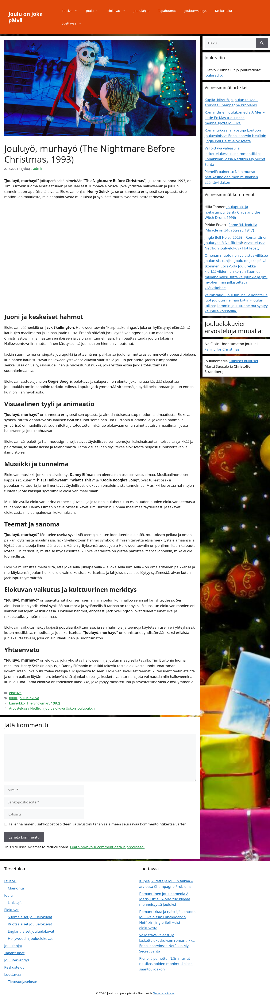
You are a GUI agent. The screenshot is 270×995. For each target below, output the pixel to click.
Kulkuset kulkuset (243, 360)
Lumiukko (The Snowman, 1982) (32, 701)
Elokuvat (118, 10)
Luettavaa (74, 23)
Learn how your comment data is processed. (107, 844)
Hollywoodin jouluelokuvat (30, 935)
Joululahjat (142, 10)
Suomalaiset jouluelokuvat (30, 914)
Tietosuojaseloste (22, 979)
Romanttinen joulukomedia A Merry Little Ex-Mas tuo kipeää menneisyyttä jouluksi (235, 117)
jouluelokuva (27, 697)
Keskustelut (223, 10)
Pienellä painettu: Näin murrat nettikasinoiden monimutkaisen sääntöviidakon (231, 177)
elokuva (14, 692)
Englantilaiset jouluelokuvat (31, 928)
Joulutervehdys (195, 10)
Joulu (94, 10)
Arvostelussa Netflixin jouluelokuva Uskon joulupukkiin (48, 706)
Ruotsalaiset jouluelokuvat (30, 921)
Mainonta (16, 885)
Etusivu (72, 10)
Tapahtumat (167, 10)
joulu (12, 697)
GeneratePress (163, 990)
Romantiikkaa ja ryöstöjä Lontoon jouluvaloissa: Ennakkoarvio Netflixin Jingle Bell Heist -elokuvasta (235, 135)
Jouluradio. (214, 75)
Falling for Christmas (222, 349)
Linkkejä (15, 900)
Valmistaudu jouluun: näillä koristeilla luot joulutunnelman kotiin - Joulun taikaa (236, 300)
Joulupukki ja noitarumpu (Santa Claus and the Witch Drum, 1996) (232, 212)
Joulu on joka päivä (25, 17)
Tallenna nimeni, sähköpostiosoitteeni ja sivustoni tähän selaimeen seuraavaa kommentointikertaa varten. (98, 821)
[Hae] (262, 43)
